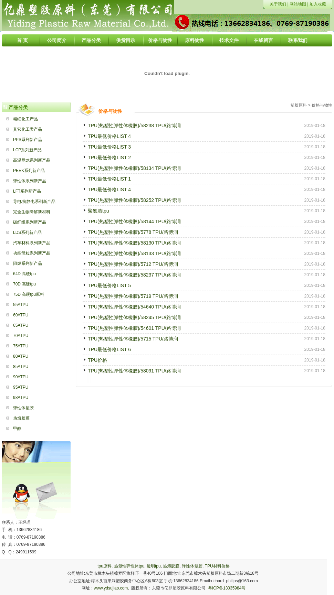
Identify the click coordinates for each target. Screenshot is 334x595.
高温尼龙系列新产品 (31, 160)
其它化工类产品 (27, 129)
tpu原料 (104, 566)
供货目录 (125, 40)
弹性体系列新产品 (29, 180)
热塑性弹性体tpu (129, 566)
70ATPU (20, 335)
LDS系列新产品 (27, 232)
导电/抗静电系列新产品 (34, 201)
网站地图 (298, 4)
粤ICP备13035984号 (227, 588)
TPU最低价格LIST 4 (109, 136)
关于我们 (278, 4)
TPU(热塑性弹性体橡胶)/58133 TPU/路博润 (134, 253)
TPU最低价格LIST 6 (109, 349)
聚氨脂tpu (98, 211)
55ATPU (20, 304)
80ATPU (20, 356)
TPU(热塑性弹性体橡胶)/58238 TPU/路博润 (134, 125)
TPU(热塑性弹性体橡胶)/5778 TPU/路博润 (133, 232)
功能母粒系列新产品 (31, 253)
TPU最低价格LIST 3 (109, 147)
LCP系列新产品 (27, 150)
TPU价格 (97, 360)
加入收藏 (318, 4)
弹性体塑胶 (23, 407)
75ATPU (20, 346)
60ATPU (20, 315)
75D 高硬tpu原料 (28, 294)
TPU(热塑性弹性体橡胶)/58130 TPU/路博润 (134, 243)
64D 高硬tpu (24, 273)
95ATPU (20, 387)
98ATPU (20, 397)
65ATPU (20, 325)
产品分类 (91, 40)
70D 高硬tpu (24, 284)
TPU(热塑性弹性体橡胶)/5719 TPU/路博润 (133, 296)
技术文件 (229, 40)
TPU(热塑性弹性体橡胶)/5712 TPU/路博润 (133, 264)
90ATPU (20, 377)
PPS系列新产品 (27, 139)
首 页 (22, 40)
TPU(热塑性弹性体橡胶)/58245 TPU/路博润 (134, 317)
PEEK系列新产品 (29, 170)
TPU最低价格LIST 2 (109, 157)
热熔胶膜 (21, 418)
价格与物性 (160, 40)
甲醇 (17, 428)
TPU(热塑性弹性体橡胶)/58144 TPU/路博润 (134, 221)
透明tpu (154, 566)
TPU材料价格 (217, 566)
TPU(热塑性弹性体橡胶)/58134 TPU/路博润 (134, 168)
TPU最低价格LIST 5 (109, 285)
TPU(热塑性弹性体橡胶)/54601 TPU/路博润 (134, 328)
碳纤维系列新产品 (29, 222)
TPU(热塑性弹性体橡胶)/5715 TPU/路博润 (133, 339)
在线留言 (263, 40)
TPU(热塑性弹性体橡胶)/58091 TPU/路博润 (134, 371)
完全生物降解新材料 (31, 211)
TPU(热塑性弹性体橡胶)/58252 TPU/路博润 (134, 200)
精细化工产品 (25, 119)
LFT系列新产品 (27, 191)
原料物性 (194, 40)
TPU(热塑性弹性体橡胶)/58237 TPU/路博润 (134, 275)
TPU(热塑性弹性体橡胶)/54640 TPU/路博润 (134, 307)
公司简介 (56, 40)
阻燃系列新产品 (27, 263)
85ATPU (20, 366)
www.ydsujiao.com (111, 588)
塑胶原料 (298, 105)
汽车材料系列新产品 (31, 242)
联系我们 (297, 40)
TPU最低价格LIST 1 (109, 179)
